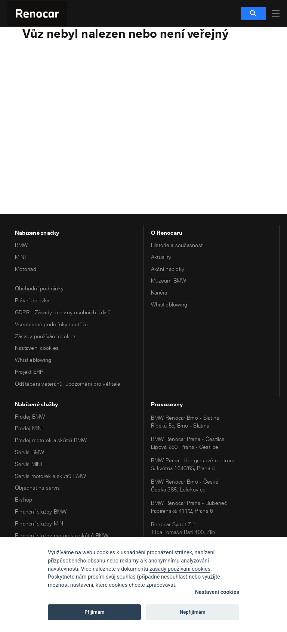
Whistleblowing (33, 360)
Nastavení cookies (37, 348)
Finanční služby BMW (41, 511)
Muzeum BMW (168, 280)
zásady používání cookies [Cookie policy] (179, 569)
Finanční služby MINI (40, 523)
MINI (20, 257)
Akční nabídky (167, 269)
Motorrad (25, 269)
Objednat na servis (37, 487)
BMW (21, 245)
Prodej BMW (30, 416)
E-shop (23, 499)
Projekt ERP (29, 372)
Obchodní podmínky (39, 288)
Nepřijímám (193, 612)
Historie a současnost (177, 245)
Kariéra (159, 292)
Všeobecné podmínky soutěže (51, 324)
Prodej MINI (29, 428)
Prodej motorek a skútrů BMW (51, 440)
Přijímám (94, 612)
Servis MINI (28, 464)
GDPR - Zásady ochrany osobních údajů (63, 312)
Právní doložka (32, 300)
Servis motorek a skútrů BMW (50, 476)
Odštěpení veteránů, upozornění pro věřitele (67, 383)
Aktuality (161, 257)
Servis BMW (29, 452)
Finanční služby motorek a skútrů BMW (62, 535)
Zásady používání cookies (46, 336)
